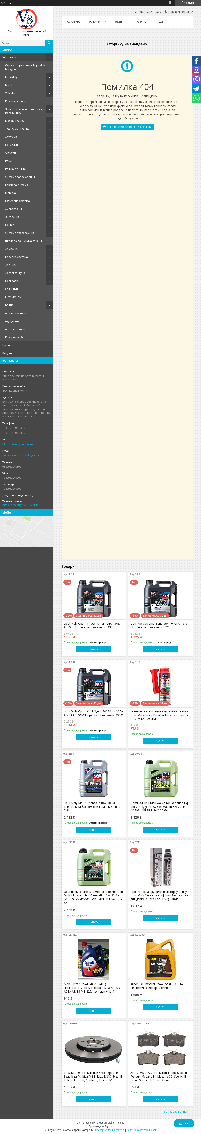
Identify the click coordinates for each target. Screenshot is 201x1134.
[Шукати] (49, 43)
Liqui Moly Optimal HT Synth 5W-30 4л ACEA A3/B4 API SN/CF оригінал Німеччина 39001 (94, 713)
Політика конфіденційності (141, 1130)
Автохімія (11, 137)
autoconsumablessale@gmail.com (23, 455)
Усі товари (9, 57)
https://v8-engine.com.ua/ (18, 444)
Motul (8, 85)
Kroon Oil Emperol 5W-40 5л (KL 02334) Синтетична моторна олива (157, 986)
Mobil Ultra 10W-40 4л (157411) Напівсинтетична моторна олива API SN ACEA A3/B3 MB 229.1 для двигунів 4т (92, 987)
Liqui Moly (11, 77)
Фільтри (10, 153)
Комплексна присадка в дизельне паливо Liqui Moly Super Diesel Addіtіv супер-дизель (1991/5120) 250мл (160, 715)
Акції (119, 21)
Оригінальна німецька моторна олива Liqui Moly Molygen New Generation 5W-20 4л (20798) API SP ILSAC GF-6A (160, 806)
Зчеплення (12, 217)
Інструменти (13, 297)
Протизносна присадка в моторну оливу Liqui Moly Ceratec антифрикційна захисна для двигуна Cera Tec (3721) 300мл (159, 895)
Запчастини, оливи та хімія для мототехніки (25, 111)
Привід (9, 225)
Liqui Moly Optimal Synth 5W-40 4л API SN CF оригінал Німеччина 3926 (158, 625)
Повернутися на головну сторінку (129, 127)
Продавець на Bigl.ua (100, 1126)
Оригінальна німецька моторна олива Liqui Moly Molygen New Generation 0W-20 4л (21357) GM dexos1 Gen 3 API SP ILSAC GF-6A (93, 897)
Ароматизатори (15, 313)
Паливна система (16, 257)
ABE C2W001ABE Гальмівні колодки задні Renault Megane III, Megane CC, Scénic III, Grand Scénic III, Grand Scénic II (158, 1076)
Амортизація (13, 209)
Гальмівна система (17, 201)
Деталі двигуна (15, 273)
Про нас (7, 345)
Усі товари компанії (176, 1111)
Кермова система (16, 185)
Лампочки (11, 249)
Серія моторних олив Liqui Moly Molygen (25, 67)
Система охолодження (19, 233)
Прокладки (12, 281)
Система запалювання (20, 177)
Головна (73, 21)
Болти (9, 305)
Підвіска (10, 193)
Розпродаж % (14, 337)
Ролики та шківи (15, 169)
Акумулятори (13, 321)
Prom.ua (119, 1122)
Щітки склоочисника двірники (24, 241)
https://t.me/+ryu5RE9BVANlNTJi (21, 505)
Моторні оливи (15, 121)
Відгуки (7, 353)
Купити (93, 649)
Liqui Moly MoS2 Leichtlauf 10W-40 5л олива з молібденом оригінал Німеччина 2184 (92, 806)
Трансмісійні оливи (17, 129)
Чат (184, 1123)
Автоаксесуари (15, 329)
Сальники (11, 289)
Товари (94, 21)
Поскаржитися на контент (109, 1130)
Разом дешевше (16, 101)
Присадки (11, 145)
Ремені (9, 161)
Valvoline (11, 93)
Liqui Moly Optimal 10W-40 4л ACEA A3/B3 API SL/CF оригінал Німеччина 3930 (92, 625)
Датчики (10, 265)
